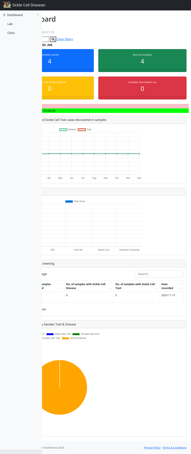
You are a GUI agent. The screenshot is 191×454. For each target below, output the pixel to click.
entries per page (69, 273)
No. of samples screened (79, 286)
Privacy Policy (152, 447)
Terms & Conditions (175, 447)
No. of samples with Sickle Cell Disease (110, 286)
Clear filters (106, 39)
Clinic (11, 33)
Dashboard (21, 15)
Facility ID (56, 286)
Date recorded (170, 286)
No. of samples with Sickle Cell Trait (144, 286)
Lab (9, 24)
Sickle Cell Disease (22, 5)
